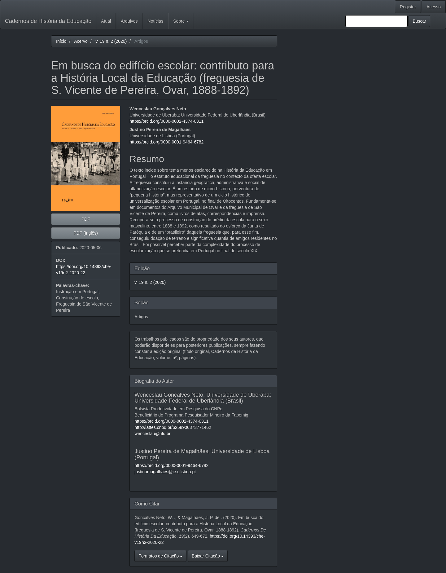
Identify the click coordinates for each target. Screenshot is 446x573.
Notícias (156, 21)
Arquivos (129, 21)
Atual (106, 21)
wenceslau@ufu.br (152, 433)
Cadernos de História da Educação (48, 21)
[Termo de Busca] (376, 21)
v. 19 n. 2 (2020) (111, 41)
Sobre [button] (181, 21)
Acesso (433, 6)
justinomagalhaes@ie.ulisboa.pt (165, 471)
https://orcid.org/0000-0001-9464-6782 (166, 141)
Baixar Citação (208, 555)
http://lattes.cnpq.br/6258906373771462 (172, 427)
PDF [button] (85, 219)
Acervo (81, 41)
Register (408, 6)
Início (61, 41)
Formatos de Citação (160, 555)
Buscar (419, 21)
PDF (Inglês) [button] (85, 233)
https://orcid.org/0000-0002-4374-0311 (166, 121)
